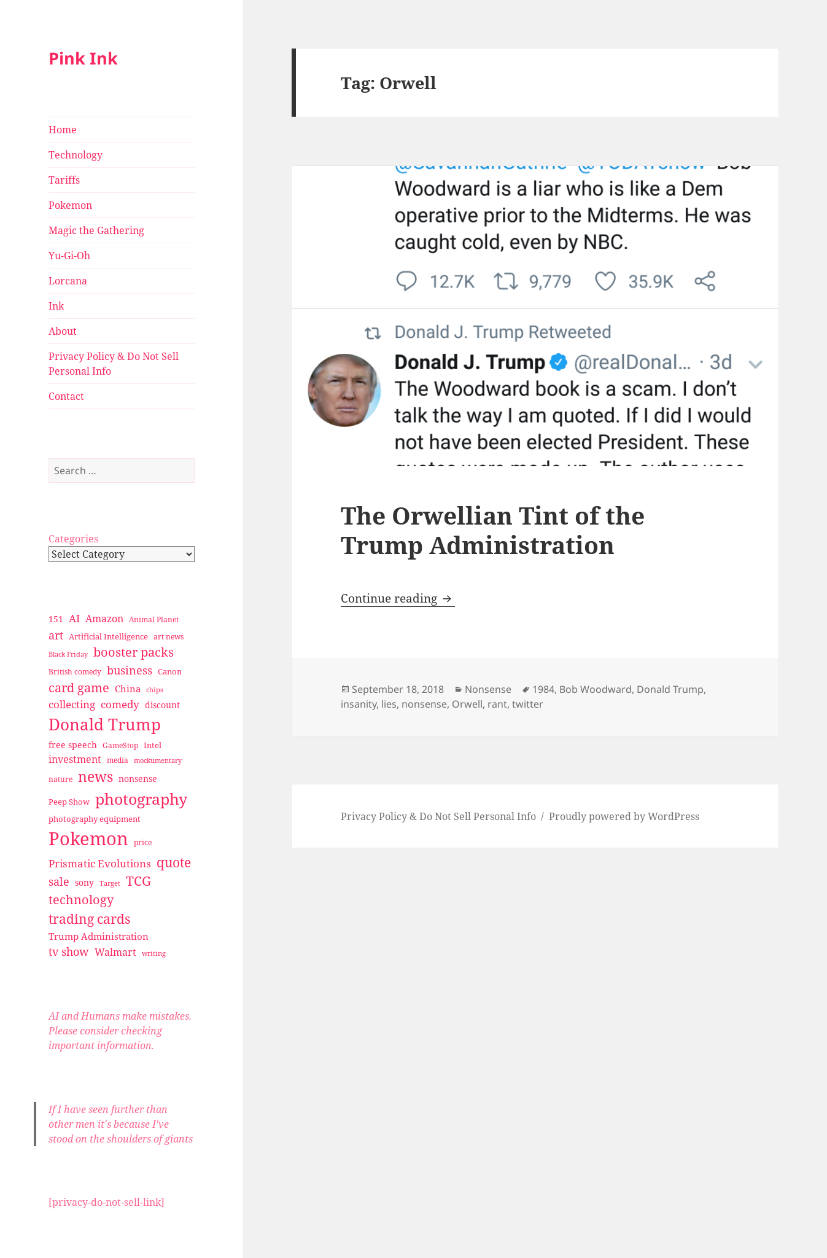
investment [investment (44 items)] (75, 759)
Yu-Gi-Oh (69, 255)
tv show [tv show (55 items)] (69, 951)
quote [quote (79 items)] (174, 862)
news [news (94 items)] (95, 776)
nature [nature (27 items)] (60, 779)
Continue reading (398, 598)
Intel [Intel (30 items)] (152, 745)
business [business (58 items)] (129, 670)
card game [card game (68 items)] (79, 687)
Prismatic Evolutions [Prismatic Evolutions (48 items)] (100, 863)
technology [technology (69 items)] (81, 899)
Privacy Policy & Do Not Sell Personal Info (114, 364)
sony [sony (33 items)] (84, 882)
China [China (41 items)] (128, 688)
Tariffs (64, 180)
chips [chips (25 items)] (154, 689)
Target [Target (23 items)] (109, 883)
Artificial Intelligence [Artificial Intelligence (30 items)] (108, 636)
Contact (66, 396)
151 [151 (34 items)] (56, 619)
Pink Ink (83, 58)
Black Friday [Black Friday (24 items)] (68, 653)
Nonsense (488, 689)
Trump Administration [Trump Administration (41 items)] (99, 936)
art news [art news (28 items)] (168, 636)
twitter (527, 704)
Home (63, 129)
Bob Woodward (595, 689)
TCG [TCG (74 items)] (138, 880)
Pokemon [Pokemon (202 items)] (88, 838)
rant (497, 704)
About (63, 331)
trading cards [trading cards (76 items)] (89, 919)
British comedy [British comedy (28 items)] (75, 671)
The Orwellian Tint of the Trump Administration (493, 530)
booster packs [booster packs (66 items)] (133, 652)
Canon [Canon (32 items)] (170, 671)
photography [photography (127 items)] (141, 798)
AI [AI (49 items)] (74, 618)
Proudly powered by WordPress (624, 816)
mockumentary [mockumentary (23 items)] (158, 760)
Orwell (467, 704)
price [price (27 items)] (143, 842)
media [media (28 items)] (117, 760)
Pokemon (70, 205)
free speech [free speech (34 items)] (73, 745)
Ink (56, 306)
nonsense (424, 704)
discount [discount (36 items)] (162, 705)
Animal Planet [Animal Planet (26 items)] (154, 619)
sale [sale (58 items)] (59, 881)
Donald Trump (670, 689)
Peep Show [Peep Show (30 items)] (69, 801)
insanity (358, 704)
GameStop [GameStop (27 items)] (120, 745)
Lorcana (68, 280)
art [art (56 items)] (56, 635)
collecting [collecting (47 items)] (72, 704)
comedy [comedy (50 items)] (120, 704)
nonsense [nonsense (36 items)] (137, 778)
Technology (76, 155)
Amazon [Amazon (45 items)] (104, 618)
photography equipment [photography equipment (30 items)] (95, 818)
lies (389, 704)
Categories (73, 538)
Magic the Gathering (96, 230)
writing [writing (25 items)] (154, 953)
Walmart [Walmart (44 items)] (115, 952)
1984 (543, 689)
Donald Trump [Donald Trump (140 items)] (105, 724)
